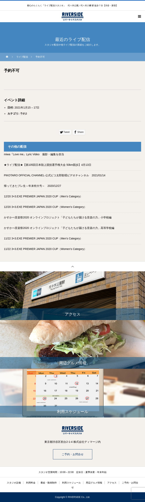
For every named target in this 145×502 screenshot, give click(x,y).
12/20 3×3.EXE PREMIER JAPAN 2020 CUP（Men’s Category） (43, 196)
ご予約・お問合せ (72, 454)
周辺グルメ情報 (94, 482)
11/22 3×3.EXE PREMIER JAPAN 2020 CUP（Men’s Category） (43, 238)
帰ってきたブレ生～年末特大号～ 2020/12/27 (32, 185)
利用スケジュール (71, 482)
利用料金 (30, 482)
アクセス (112, 482)
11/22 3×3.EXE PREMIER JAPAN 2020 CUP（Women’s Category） (45, 249)
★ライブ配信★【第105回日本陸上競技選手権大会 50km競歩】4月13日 (47, 164)
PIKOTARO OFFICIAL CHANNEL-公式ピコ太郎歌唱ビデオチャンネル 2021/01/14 (54, 175)
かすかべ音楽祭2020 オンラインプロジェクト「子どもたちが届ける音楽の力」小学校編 (58, 217)
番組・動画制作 (48, 482)
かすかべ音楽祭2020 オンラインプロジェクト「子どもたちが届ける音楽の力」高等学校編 (59, 227)
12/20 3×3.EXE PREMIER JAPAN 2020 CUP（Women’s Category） (45, 206)
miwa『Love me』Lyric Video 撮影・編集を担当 (34, 154)
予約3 (23, 113)
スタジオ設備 (14, 482)
